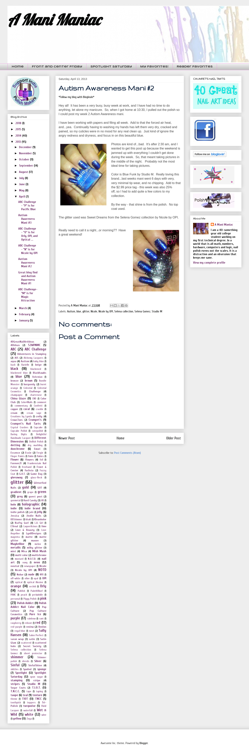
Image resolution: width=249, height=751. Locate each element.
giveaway (16, 477)
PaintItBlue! (37, 591)
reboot (28, 623)
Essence (15, 452)
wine (44, 715)
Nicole (94, 311)
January (24, 320)
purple (15, 618)
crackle (39, 409)
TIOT (25, 698)
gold (25, 487)
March (23, 308)
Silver (38, 661)
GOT (39, 487)
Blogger (143, 743)
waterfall (27, 710)
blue (78, 311)
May (22, 190)
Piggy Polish (30, 598)
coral (26, 409)
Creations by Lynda (21, 416)
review (30, 626)
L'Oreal (14, 526)
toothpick (16, 702)
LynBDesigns (33, 533)
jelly (39, 512)
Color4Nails (26, 402)
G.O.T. (22, 473)
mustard (19, 559)
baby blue (38, 361)
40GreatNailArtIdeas (22, 341)
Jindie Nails (34, 515)
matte (29, 537)
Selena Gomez (142, 311)
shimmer (17, 657)
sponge (41, 669)
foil (41, 459)
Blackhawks (39, 372)
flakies (40, 456)
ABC (13, 349)
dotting (15, 445)
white (29, 714)
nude (31, 574)
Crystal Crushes (19, 427)
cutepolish (37, 431)
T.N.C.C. (15, 691)
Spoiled (27, 669)
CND (34, 398)
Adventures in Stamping (31, 354)
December (25, 147)
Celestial (27, 388)
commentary (21, 405)
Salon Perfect (36, 635)
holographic (31, 504)
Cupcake (38, 427)
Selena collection (123, 311)
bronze (14, 380)
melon (38, 544)
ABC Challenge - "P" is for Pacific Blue (27, 205)
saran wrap (17, 639)
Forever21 (16, 463)
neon (37, 562)
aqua (13, 361)
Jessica (15, 515)
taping (39, 691)
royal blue (19, 631)
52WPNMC (34, 345)
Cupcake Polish (19, 431)
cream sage (34, 413)
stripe (36, 680)
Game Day (36, 473)
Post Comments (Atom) (127, 453)
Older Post (173, 438)
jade (31, 512)
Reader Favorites (195, 66)
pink (43, 598)
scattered (26, 642)
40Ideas (15, 345)
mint (13, 551)
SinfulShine (35, 665)
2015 (18, 129)
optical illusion (35, 582)
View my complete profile (209, 262)
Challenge (35, 391)
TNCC (38, 698)
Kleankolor (40, 519)
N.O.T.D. (32, 558)
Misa (24, 551)
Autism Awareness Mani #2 (26, 262)
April (22, 196)
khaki (28, 519)
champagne (16, 395)
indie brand (32, 508)
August (24, 172)
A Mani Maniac (53, 19)
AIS (16, 357)
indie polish (18, 512)
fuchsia (29, 470)
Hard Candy (30, 500)
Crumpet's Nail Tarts (26, 423)
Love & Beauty (25, 530)
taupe (14, 695)
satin (32, 639)
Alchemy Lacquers (33, 358)
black (14, 369)
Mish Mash (39, 551)
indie (14, 508)
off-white (15, 578)
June (22, 184)
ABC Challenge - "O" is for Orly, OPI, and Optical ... (28, 234)
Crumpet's (35, 420)
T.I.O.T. (36, 687)
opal (36, 578)
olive (27, 578)
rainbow (31, 618)
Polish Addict (25, 603)
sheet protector (33, 653)
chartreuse (36, 395)
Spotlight (21, 673)
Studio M (157, 311)
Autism (71, 311)
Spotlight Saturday (111, 66)
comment (41, 402)
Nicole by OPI (106, 311)
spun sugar (36, 676)
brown (28, 380)
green (42, 492)
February (25, 314)
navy (24, 562)
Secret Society (32, 646)
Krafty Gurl (22, 522)
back (13, 364)
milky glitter (34, 547)
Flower (15, 459)
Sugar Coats (18, 687)
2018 (18, 123)
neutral (15, 566)
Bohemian (37, 377)
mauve (35, 540)
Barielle (25, 364)
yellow (17, 718)
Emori (37, 449)
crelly (39, 416)
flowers (29, 459)
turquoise (29, 706)
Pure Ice (35, 614)
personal (15, 598)
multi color (21, 555)
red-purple (16, 627)
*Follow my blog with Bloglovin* (76, 97)
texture (37, 695)
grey (20, 496)
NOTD (42, 570)
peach (24, 594)
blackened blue (19, 373)
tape (29, 691)
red (37, 623)
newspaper (30, 566)
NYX (41, 574)
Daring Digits (19, 434)
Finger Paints (18, 456)
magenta (15, 537)
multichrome (39, 555)
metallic (16, 547)
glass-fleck (36, 477)
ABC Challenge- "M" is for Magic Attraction (27, 295)
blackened (35, 369)
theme (14, 699)
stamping (16, 680)
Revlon (42, 626)
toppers (31, 702)
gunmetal (15, 500)
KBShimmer (16, 519)
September (26, 165)
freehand (27, 467)
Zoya (29, 718)
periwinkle (37, 594)
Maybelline (17, 544)
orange (16, 586)
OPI (44, 578)
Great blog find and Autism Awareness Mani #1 (27, 278)
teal (25, 695)
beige (38, 364)
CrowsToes (17, 420)
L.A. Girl (39, 523)
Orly (43, 586)
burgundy (29, 384)
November (26, 153)
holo (13, 504)
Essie (28, 452)
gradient (16, 492)
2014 (18, 135)
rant (41, 618)
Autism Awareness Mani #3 (26, 218)
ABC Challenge (35, 349)
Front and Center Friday (57, 66)
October (24, 159)
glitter (85, 311)
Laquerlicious (30, 526)
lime (44, 526)
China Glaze (18, 398)
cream (14, 413)
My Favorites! (154, 66)
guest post (35, 496)
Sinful (15, 665)
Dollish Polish (36, 441)
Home (18, 66)
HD (42, 500)
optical (18, 582)
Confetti (38, 405)
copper (14, 409)
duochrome (18, 449)
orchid (32, 586)
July (22, 178)
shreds (25, 661)
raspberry (16, 623)
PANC (13, 594)
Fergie (40, 452)
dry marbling (35, 445)
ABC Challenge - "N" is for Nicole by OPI (27, 249)
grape (30, 492)
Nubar (20, 574)
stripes (15, 684)
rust (31, 630)
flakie (31, 456)
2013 (18, 142)
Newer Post (67, 438)
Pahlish (21, 591)
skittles (14, 669)
